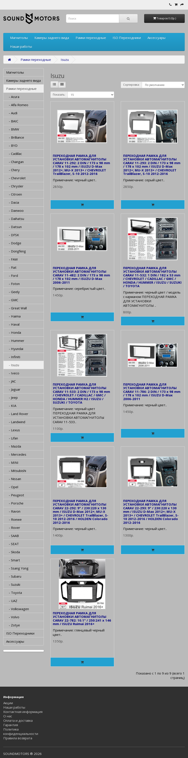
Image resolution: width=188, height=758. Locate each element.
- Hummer (15, 340)
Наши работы (21, 46)
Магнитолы (19, 37)
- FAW (12, 259)
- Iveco (12, 373)
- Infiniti (13, 357)
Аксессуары (156, 37)
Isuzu (65, 59)
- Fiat (11, 267)
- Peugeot (15, 495)
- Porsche (14, 503)
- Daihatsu (15, 218)
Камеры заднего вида (51, 37)
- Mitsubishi (16, 470)
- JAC (11, 381)
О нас (7, 716)
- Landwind (15, 422)
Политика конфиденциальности (20, 731)
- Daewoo (15, 210)
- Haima (13, 316)
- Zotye (13, 625)
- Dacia (12, 202)
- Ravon (13, 511)
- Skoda (13, 552)
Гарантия (10, 725)
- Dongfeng (16, 251)
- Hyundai (14, 348)
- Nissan (13, 479)
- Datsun (14, 227)
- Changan (15, 162)
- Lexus (13, 430)
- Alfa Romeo (17, 105)
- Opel (12, 487)
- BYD (12, 145)
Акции (8, 703)
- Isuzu (12, 365)
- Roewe (14, 519)
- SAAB (12, 535)
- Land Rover (17, 414)
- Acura (12, 96)
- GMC (12, 300)
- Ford (12, 275)
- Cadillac (14, 153)
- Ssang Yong (17, 568)
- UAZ (11, 600)
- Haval (13, 324)
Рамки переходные (91, 37)
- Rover (13, 527)
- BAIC (12, 121)
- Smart (13, 560)
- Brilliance (15, 137)
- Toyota (14, 592)
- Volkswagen (17, 609)
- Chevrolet (16, 178)
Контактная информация (23, 711)
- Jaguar (13, 389)
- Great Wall (16, 308)
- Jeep (12, 397)
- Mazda (13, 446)
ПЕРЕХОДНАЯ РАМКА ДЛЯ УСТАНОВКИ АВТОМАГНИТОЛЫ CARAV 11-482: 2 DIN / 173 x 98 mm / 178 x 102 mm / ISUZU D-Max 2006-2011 (81, 275)
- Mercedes (16, 454)
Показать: (59, 94)
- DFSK (12, 235)
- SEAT (12, 544)
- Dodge (13, 243)
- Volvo (12, 617)
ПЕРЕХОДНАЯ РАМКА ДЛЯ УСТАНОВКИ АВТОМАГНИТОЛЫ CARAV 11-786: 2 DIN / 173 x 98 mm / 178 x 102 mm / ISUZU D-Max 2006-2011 (151, 391)
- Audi (11, 113)
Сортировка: (131, 85)
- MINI (12, 462)
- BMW (12, 129)
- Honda (13, 332)
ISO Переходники (127, 37)
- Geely (13, 292)
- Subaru (13, 576)
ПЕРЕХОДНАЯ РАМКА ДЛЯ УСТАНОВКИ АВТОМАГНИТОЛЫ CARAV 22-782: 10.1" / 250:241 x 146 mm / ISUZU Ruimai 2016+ (82, 618)
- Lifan (12, 438)
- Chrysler (14, 186)
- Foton (13, 283)
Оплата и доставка (18, 720)
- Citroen (14, 194)
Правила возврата (17, 738)
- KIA (11, 405)
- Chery (13, 170)
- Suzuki (13, 584)
